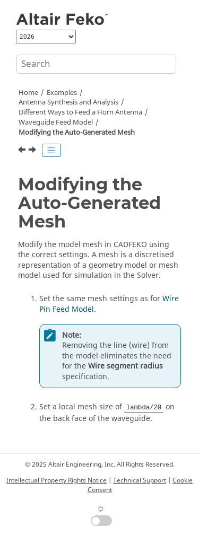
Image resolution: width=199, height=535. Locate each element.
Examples (62, 93)
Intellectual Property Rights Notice (56, 480)
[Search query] (96, 64)
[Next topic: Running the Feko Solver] (33, 151)
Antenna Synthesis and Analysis (68, 102)
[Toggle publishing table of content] (51, 150)
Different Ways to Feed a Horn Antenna (80, 112)
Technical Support (139, 480)
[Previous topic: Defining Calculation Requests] (23, 151)
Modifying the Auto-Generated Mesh (77, 132)
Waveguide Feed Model (56, 122)
